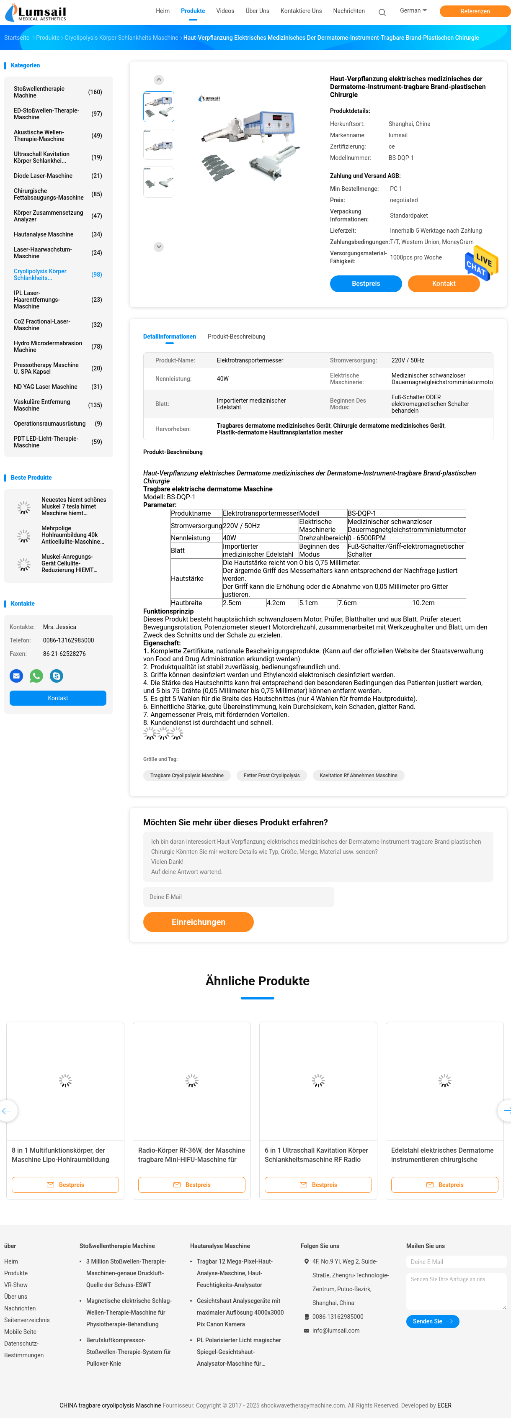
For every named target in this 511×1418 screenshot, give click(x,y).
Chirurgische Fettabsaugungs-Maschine (58, 194)
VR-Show (16, 1285)
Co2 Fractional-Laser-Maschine (58, 324)
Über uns (15, 1296)
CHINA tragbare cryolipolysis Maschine (110, 1405)
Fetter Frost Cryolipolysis (272, 775)
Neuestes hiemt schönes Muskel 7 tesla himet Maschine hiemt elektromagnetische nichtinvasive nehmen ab (73, 506)
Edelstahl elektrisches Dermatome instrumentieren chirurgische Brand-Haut (442, 1159)
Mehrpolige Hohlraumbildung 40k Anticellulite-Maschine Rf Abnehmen (70, 535)
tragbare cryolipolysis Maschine (187, 775)
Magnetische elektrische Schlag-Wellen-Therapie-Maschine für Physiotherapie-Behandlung (129, 1312)
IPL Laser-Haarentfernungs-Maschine (58, 300)
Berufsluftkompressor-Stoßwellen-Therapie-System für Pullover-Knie (128, 1352)
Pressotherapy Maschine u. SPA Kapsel (58, 368)
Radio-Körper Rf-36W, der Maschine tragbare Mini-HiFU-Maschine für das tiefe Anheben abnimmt (191, 1159)
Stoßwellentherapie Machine (58, 92)
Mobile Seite (20, 1331)
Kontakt (58, 698)
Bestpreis (366, 284)
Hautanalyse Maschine (58, 234)
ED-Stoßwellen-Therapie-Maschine (58, 114)
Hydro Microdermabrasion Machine (58, 346)
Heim (11, 1261)
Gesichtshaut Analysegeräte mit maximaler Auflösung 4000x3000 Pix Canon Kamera (240, 1312)
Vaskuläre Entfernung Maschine (58, 405)
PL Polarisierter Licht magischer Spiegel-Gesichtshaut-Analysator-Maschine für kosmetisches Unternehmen (239, 1353)
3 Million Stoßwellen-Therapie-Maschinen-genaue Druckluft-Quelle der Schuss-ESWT (126, 1273)
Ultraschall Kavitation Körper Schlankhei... (58, 157)
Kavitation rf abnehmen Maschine (358, 775)
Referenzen (475, 11)
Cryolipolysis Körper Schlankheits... (58, 274)
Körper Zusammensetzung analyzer (58, 216)
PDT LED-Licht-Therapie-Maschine (58, 442)
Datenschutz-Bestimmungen (24, 1349)
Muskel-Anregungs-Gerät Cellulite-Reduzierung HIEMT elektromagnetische (67, 563)
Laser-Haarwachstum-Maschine (58, 252)
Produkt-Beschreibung (237, 336)
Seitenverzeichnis (27, 1320)
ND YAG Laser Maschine (58, 387)
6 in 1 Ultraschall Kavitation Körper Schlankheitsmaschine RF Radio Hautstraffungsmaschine (316, 1159)
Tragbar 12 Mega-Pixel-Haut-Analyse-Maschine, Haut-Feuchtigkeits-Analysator (235, 1273)
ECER (444, 1405)
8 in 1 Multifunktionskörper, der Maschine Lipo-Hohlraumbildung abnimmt (60, 1159)
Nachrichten (20, 1308)
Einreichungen (198, 922)
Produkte (16, 1273)
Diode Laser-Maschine (58, 176)
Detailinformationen (169, 336)
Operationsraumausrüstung (58, 423)
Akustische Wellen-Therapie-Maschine (58, 135)
